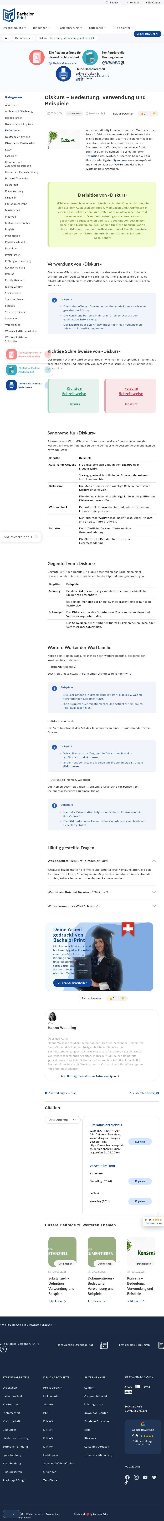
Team (87, 1429)
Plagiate (9, 229)
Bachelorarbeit (13, 117)
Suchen (114, 2)
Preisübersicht (53, 1387)
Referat (9, 273)
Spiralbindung (12, 1454)
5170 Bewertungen (143, 1441)
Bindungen (40, 27)
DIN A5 (48, 1438)
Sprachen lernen (14, 299)
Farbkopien (50, 1454)
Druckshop (10, 1387)
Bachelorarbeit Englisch (19, 124)
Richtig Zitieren (14, 286)
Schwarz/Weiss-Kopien (58, 1463)
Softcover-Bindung (15, 1446)
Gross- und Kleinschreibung (21, 172)
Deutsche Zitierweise (17, 136)
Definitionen (12, 130)
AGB (20, 1514)
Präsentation (12, 235)
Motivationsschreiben (18, 223)
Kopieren (140, 1141)
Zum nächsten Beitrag (142, 1093)
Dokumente (51, 1396)
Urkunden (49, 1471)
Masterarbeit (12, 210)
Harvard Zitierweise (16, 178)
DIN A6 (48, 1446)
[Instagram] (136, 1477)
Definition (92, 155)
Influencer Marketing (98, 1454)
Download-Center (96, 1412)
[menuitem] (10, 1514)
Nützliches (96, 27)
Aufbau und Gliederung (19, 111)
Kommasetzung (14, 191)
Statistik (10, 305)
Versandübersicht (95, 1396)
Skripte (48, 1404)
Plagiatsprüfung (68, 27)
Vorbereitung (12, 324)
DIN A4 (48, 1429)
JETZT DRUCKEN (147, 33)
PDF (46, 1412)
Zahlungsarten (93, 1404)
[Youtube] (145, 1477)
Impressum (24, 1517)
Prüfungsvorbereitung (18, 261)
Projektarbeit (12, 254)
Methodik (10, 216)
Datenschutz (53, 1514)
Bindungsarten (12, 1471)
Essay (8, 149)
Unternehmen (95, 1377)
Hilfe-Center (153, 2)
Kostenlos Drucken (96, 1446)
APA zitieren (12, 105)
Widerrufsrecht (34, 1514)
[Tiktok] (126, 1482)
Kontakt (134, 2)
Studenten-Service (16, 312)
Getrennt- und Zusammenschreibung (18, 164)
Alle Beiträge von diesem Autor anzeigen (88, 1076)
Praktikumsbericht (16, 242)
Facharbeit (11, 155)
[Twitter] (154, 1477)
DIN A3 (48, 1421)
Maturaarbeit (11, 1421)
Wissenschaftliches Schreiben (16, 339)
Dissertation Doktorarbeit (20, 143)
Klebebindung (12, 1463)
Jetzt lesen (55, 1301)
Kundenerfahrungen (97, 1421)
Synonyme (11, 318)
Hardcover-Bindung (16, 1438)
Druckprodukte (13, 27)
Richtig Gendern (14, 280)
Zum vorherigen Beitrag (62, 1093)
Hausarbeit (11, 184)
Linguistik (10, 197)
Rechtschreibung (15, 267)
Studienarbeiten (16, 1377)
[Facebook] (127, 1477)
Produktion (11, 248)
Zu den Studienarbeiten (72, 982)
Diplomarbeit (11, 1412)
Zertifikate (50, 1480)
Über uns (90, 1438)
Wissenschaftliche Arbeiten (21, 331)
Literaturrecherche (16, 203)
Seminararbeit (13, 293)
